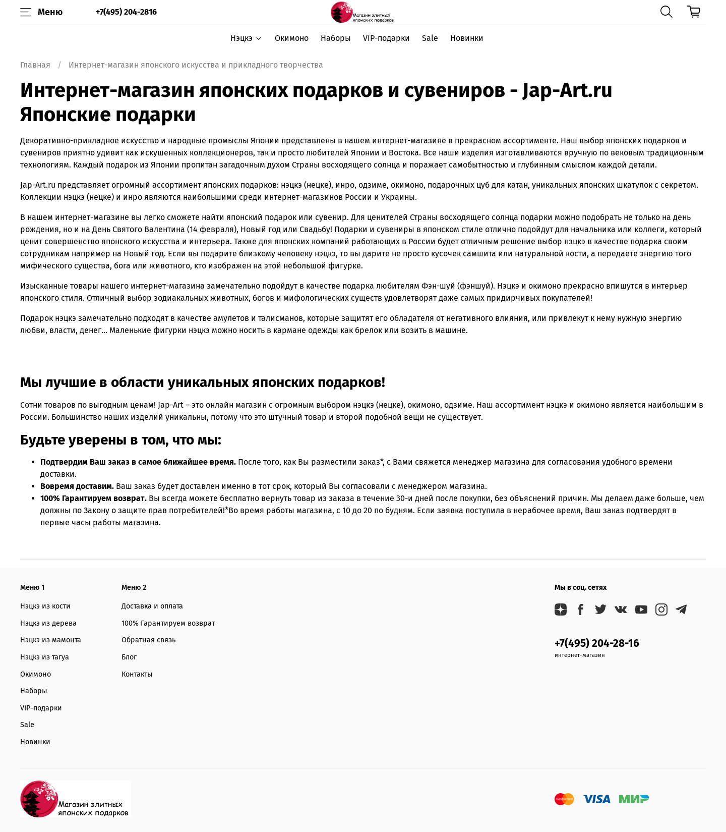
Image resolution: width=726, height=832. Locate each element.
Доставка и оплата (152, 606)
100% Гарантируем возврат (168, 623)
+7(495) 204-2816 (126, 12)
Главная (35, 65)
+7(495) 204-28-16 (597, 643)
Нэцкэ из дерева (48, 623)
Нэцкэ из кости (45, 606)
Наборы (336, 38)
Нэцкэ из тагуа (44, 657)
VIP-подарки (386, 38)
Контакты (137, 674)
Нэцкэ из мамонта (50, 640)
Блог (129, 657)
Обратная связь (148, 640)
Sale (430, 38)
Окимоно (292, 38)
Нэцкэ (246, 38)
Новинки (466, 38)
